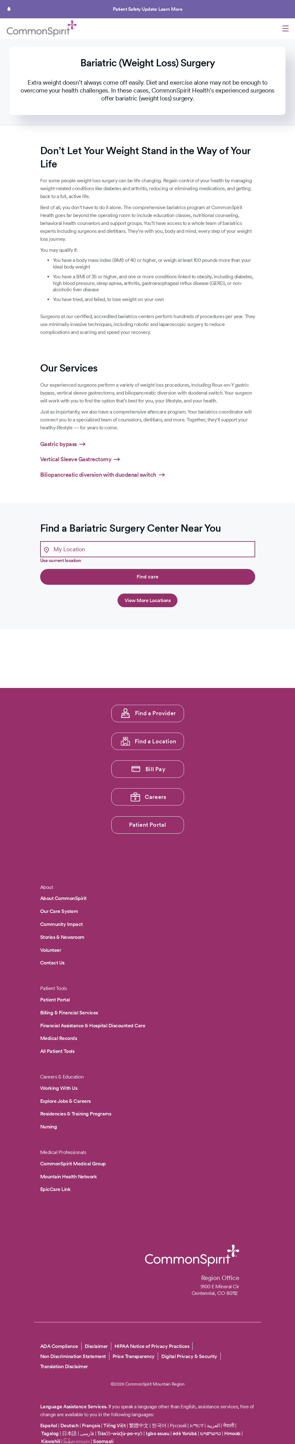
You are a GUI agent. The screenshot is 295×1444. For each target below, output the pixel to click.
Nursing (48, 1127)
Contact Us (52, 963)
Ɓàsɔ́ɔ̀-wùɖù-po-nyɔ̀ (120, 1433)
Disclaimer (96, 1346)
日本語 (70, 1433)
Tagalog (50, 1433)
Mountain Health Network (68, 1177)
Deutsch (69, 1426)
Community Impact (61, 924)
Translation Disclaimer (64, 1366)
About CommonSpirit (63, 898)
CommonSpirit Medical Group (73, 1164)
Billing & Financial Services (69, 1013)
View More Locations (148, 600)
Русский (178, 1426)
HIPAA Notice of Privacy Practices (151, 1346)
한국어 (159, 1426)
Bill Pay (155, 769)
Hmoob (232, 1433)
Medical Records (58, 1038)
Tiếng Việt (114, 1426)
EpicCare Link (55, 1189)
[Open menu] (285, 29)
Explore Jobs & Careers (65, 1101)
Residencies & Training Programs (75, 1114)
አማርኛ (196, 1426)
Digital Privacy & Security (189, 1356)
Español (48, 1426)
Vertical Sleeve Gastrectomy (76, 459)
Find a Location (155, 741)
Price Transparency (134, 1356)
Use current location (60, 560)
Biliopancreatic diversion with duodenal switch (98, 474)
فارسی (87, 1433)
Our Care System (59, 911)
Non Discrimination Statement (73, 1356)
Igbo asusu (157, 1433)
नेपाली (228, 1426)
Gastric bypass (58, 444)
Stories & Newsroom (62, 937)
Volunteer (50, 950)
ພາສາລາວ (210, 1433)
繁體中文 (139, 1426)
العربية (213, 1426)
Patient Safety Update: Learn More (147, 9)
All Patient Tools (57, 1051)
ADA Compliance (59, 1346)
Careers (155, 797)
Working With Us (58, 1088)
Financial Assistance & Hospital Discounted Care (92, 1026)
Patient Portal (147, 824)
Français (91, 1426)
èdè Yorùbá (185, 1433)
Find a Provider (155, 713)
